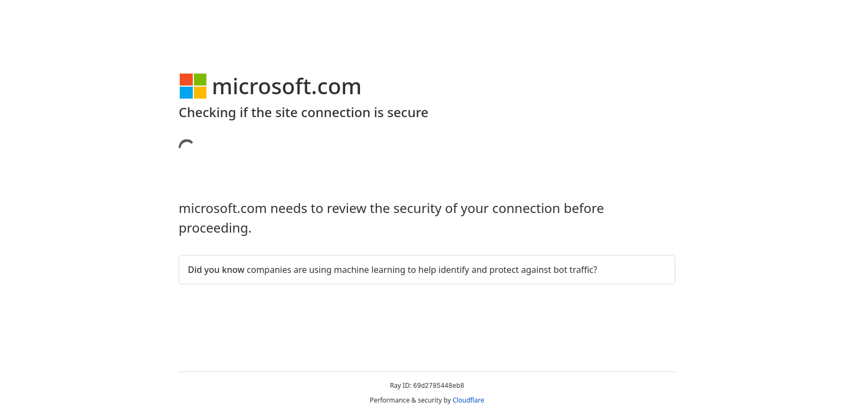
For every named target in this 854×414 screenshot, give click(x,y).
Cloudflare (468, 400)
